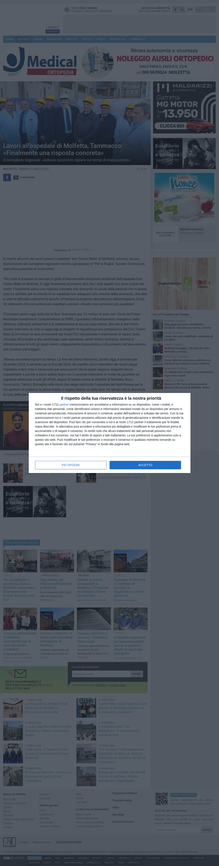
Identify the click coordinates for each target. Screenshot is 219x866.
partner (64, 404)
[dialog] (109, 433)
